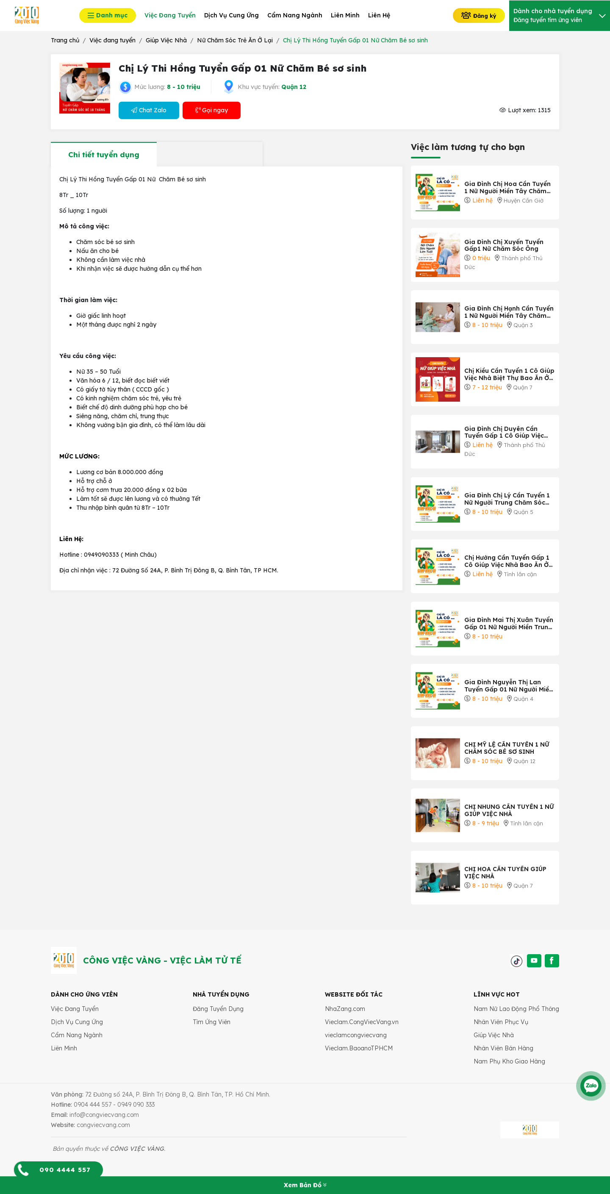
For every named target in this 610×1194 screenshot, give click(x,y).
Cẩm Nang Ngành (77, 1035)
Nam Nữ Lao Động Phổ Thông (516, 1009)
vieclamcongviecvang (356, 1035)
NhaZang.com (345, 1009)
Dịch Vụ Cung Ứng (77, 1022)
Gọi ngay (211, 110)
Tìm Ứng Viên (211, 1022)
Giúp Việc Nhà (494, 1035)
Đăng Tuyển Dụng (218, 1009)
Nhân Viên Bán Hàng (503, 1048)
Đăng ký (478, 15)
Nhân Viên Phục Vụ (501, 1022)
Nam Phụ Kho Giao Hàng (509, 1061)
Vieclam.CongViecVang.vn (362, 1022)
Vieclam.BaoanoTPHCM (359, 1048)
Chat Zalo (148, 110)
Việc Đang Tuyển (75, 1009)
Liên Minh (64, 1048)
